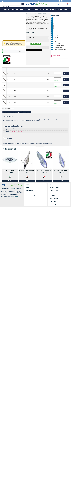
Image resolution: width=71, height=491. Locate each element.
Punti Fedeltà (53, 9)
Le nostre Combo (29, 9)
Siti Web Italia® (14, 196)
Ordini (27, 184)
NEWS (65, 9)
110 (14, 131)
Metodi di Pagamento (54, 195)
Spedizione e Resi (54, 190)
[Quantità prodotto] (28, 44)
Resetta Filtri (56, 55)
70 (19, 131)
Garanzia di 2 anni (53, 193)
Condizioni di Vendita (54, 187)
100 (12, 131)
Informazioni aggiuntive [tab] (16, 112)
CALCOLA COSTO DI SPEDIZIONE (34, 50)
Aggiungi (65, 73)
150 (18, 131)
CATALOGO (7, 9)
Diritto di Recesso (54, 198)
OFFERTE (21, 9)
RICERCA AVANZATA (44, 9)
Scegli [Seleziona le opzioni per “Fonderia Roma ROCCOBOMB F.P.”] (61, 180)
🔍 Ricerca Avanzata (5, 6)
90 (21, 131)
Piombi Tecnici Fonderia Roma (41, 28)
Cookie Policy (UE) (54, 204)
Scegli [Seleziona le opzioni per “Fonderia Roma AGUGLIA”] (9, 180)
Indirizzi (27, 187)
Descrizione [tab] (6, 112)
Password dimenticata (31, 193)
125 (16, 131)
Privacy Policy (53, 201)
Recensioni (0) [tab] (27, 112)
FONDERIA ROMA (34, 29)
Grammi (29, 37)
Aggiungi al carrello (35, 43)
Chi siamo (52, 184)
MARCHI (36, 9)
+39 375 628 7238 (13, 188)
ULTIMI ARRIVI (15, 9)
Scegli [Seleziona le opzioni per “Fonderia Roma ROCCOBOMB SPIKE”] (27, 180)
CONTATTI (60, 9)
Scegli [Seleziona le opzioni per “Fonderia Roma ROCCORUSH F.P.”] (44, 180)
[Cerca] (22, 4)
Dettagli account (29, 190)
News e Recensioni (30, 195)
